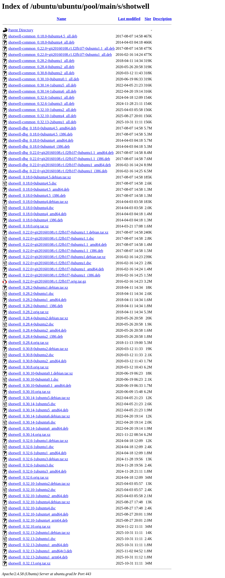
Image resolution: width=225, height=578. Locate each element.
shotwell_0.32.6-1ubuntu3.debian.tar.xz (38, 459)
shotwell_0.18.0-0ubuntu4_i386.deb (35, 220)
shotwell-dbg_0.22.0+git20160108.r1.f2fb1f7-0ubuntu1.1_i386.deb (59, 159)
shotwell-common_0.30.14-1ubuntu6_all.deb (42, 91)
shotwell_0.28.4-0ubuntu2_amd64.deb (37, 330)
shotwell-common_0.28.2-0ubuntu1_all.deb (41, 61)
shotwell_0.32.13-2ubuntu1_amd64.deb (38, 545)
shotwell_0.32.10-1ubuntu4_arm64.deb (38, 520)
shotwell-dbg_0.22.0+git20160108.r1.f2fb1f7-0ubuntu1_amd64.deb (59, 165)
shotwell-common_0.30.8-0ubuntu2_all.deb (41, 73)
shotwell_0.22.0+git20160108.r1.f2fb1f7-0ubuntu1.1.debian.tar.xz (58, 232)
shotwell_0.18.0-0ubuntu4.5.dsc (32, 183)
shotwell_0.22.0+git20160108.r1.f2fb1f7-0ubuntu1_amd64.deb (56, 269)
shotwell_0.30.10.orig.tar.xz (29, 392)
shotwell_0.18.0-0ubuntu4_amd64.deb (37, 214)
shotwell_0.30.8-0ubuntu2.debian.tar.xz (38, 349)
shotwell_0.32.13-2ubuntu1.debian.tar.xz (39, 533)
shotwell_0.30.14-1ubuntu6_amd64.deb (38, 428)
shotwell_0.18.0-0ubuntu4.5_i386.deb (37, 196)
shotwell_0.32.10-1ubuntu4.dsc (32, 508)
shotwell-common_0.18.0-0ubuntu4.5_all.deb (42, 36)
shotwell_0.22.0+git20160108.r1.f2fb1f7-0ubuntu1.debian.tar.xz (57, 257)
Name (61, 19)
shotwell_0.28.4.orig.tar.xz (28, 343)
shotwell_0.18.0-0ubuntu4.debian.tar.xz (38, 202)
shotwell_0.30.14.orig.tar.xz (29, 435)
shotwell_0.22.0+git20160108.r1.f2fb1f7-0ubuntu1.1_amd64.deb (57, 245)
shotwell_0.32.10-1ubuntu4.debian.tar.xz (39, 502)
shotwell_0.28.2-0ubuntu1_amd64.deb (37, 300)
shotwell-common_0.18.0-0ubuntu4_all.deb (41, 42)
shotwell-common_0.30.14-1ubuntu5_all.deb (42, 85)
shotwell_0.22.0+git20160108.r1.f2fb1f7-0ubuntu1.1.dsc (51, 238)
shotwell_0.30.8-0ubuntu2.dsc (31, 355)
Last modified (129, 19)
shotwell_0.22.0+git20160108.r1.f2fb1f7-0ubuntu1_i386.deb (54, 275)
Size (148, 19)
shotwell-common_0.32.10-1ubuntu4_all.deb (42, 116)
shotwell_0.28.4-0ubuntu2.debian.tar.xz (38, 318)
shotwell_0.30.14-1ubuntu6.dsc (32, 422)
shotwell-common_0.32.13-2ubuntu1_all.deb (42, 122)
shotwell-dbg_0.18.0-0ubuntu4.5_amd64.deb (42, 128)
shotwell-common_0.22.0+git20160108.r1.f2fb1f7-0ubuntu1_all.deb (60, 55)
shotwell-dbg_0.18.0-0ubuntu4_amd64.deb (40, 140)
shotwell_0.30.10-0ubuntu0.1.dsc (33, 379)
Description (162, 19)
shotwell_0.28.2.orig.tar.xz (28, 312)
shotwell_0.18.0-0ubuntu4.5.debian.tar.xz (39, 177)
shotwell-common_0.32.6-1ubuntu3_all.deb (41, 104)
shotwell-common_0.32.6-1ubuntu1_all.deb (41, 97)
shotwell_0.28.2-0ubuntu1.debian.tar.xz (38, 287)
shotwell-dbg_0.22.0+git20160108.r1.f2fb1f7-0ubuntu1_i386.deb (57, 171)
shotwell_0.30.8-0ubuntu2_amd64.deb (37, 361)
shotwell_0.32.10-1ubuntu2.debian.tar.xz (39, 484)
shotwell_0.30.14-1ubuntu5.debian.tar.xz (39, 398)
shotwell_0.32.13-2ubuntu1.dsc (32, 539)
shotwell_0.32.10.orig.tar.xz (29, 526)
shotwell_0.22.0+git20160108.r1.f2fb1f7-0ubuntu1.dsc (49, 263)
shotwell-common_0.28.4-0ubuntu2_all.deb (41, 67)
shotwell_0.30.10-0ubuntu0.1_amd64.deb (39, 386)
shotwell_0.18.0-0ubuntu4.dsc (31, 208)
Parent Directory (20, 30)
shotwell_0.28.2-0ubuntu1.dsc (31, 294)
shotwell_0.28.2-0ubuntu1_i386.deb (35, 306)
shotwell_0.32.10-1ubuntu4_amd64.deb (38, 514)
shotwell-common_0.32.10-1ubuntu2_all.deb (42, 110)
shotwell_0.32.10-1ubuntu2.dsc (32, 490)
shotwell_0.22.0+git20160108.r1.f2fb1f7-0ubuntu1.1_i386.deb (55, 251)
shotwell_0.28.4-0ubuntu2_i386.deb (35, 336)
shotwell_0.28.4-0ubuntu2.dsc (31, 324)
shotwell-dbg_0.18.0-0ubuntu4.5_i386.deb (40, 134)
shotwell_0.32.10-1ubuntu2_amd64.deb (38, 496)
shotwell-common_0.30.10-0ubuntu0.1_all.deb (43, 79)
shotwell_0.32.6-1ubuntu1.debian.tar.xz (38, 441)
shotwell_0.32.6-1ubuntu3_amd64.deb (37, 471)
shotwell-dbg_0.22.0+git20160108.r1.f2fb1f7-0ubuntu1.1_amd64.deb (61, 153)
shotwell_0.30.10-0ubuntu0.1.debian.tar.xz (40, 373)
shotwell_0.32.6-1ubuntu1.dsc (31, 447)
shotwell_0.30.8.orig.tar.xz (28, 367)
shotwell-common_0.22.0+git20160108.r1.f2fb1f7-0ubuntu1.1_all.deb (61, 48)
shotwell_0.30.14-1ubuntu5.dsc (32, 404)
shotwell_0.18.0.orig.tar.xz (28, 226)
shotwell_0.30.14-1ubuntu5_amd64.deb (38, 410)
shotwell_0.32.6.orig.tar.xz (28, 477)
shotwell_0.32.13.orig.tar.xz (29, 563)
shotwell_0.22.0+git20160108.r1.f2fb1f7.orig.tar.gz (47, 281)
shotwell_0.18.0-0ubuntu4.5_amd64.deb (38, 189)
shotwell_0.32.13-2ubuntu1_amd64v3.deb (40, 551)
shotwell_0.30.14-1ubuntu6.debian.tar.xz (39, 416)
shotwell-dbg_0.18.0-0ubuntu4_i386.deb (39, 146)
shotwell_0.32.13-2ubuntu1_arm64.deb (38, 557)
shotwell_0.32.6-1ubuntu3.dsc (31, 465)
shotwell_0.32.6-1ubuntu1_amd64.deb (37, 453)
